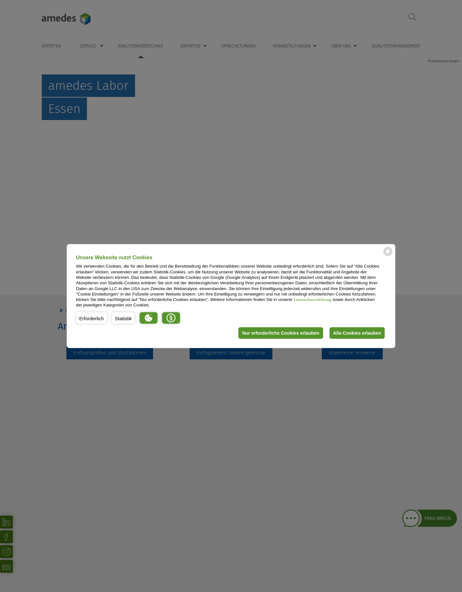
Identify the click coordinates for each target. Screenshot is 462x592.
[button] (91, 318)
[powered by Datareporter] (388, 255)
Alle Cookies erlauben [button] (357, 333)
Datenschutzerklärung (312, 299)
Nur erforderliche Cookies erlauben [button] (280, 333)
